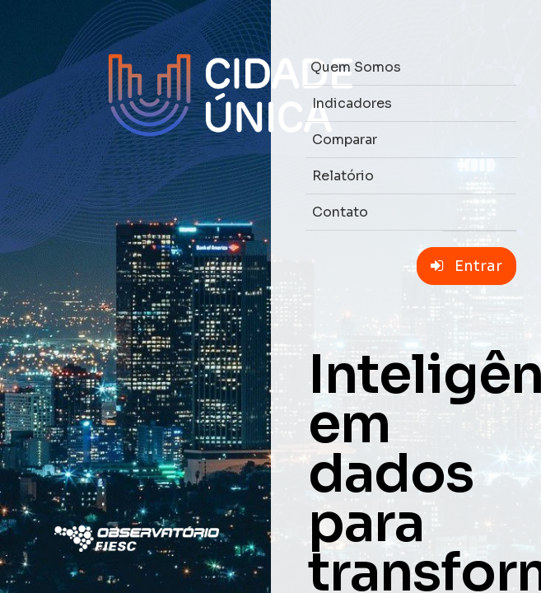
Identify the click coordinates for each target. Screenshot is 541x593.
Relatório (343, 175)
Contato (340, 212)
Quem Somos (355, 67)
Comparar (344, 139)
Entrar (466, 266)
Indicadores (352, 103)
